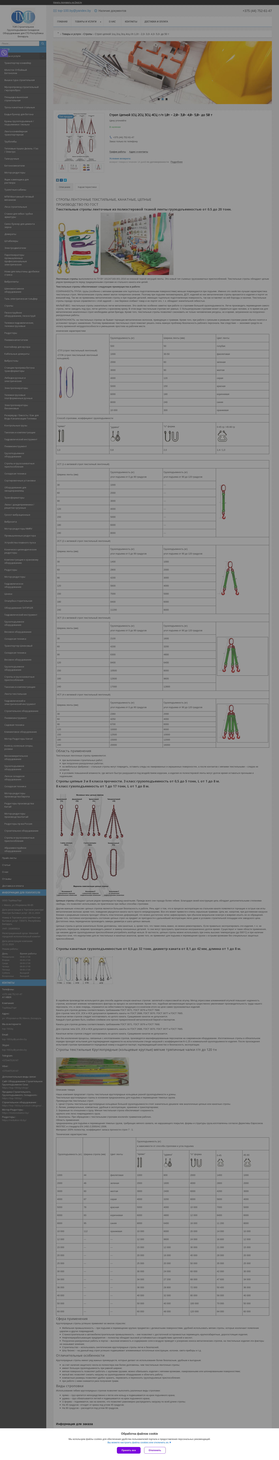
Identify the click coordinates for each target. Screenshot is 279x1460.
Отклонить (155, 1450)
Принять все (129, 1450)
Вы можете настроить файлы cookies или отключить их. (138, 1442)
